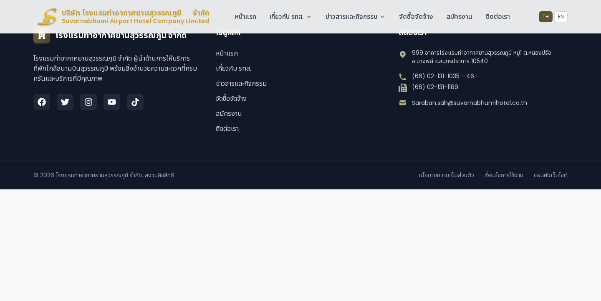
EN (561, 16)
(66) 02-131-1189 (435, 87)
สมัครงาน (459, 16)
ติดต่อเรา (497, 16)
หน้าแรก (245, 16)
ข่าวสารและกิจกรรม (356, 16)
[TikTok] (135, 102)
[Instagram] (88, 102)
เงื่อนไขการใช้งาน (503, 175)
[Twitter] (65, 102)
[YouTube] (112, 102)
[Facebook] (41, 102)
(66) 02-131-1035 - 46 (443, 76)
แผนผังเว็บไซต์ (550, 175)
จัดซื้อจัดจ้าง (416, 16)
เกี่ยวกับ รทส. (291, 16)
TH (546, 16)
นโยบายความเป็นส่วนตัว (446, 175)
